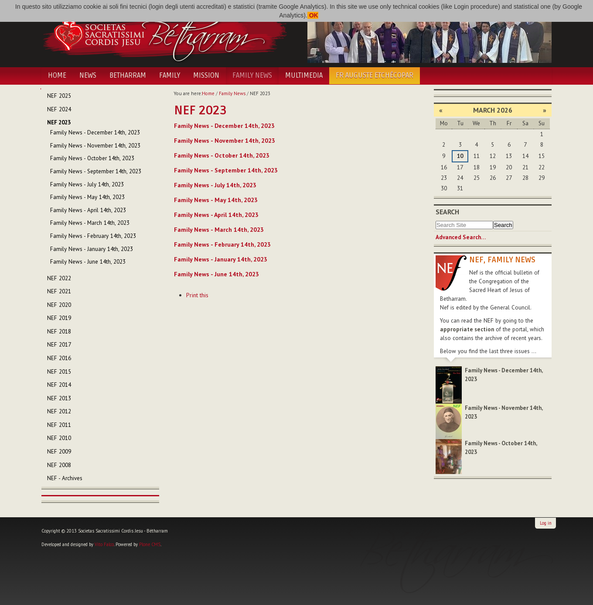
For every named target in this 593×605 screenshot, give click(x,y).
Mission (206, 75)
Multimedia (304, 75)
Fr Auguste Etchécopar (374, 75)
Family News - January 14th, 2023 (220, 259)
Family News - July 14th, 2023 (215, 185)
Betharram (127, 75)
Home (57, 75)
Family (169, 75)
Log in (546, 523)
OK (312, 15)
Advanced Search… (461, 237)
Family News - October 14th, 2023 (221, 155)
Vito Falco (104, 544)
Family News (252, 75)
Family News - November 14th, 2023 (224, 140)
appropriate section (467, 329)
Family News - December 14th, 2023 (224, 126)
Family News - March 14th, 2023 (219, 230)
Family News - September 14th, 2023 (226, 170)
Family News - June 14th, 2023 (216, 274)
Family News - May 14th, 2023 (216, 200)
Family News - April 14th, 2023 (216, 215)
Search (447, 211)
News (87, 75)
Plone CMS (149, 544)
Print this (197, 295)
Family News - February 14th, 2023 (222, 244)
